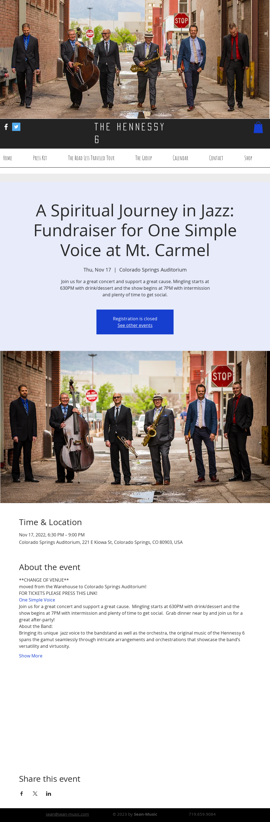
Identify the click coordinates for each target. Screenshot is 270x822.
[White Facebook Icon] (6, 127)
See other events (135, 325)
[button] (258, 127)
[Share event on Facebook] (21, 793)
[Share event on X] (35, 793)
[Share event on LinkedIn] (48, 793)
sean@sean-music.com (67, 814)
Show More (30, 656)
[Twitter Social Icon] (16, 127)
